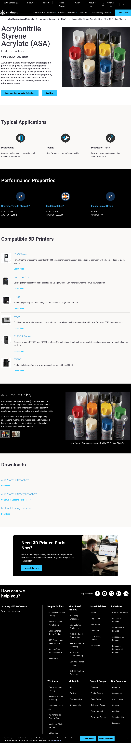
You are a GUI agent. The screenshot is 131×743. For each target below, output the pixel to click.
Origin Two (94, 642)
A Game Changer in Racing (54, 695)
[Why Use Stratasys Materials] (37, 21)
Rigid (70, 687)
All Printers (94, 657)
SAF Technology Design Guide (56, 660)
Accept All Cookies (106, 738)
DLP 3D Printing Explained (75, 675)
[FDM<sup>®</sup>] (69, 21)
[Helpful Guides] (56, 634)
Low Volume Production (78, 646)
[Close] (127, 738)
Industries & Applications (44, 14)
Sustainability (116, 705)
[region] (65, 738)
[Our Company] (120, 683)
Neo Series (94, 646)
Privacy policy (106, 731)
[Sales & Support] (99, 683)
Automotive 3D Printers (120, 646)
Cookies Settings (88, 738)
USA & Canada (12, 3)
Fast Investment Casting (53, 688)
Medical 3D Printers (118, 642)
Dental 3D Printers (118, 639)
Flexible (71, 691)
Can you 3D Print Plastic (78, 670)
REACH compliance (122, 731)
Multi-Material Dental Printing (55, 654)
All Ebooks (51, 673)
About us (91, 4)
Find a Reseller (62, 4)
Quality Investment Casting (54, 640)
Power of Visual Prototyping (53, 647)
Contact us (115, 691)
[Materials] (78, 683)
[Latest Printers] (99, 634)
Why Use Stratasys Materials (21, 22)
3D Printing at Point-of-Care (56, 706)
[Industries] (120, 634)
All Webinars (52, 718)
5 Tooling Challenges (76, 642)
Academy (114, 702)
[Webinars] (56, 683)
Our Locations (116, 694)
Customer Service (96, 705)
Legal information (90, 731)
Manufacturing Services (101, 14)
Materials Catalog (47, 22)
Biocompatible (74, 694)
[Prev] (71, 446)
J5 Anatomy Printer (97, 653)
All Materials (73, 698)
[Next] (124, 446)
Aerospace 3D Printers (119, 650)
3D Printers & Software (66, 14)
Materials (83, 14)
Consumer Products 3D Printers (120, 654)
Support (46, 3)
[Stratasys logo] (10, 14)
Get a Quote (94, 694)
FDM (63, 21)
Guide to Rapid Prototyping (74, 650)
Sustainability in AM (55, 701)
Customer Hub (108, 4)
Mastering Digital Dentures (53, 713)
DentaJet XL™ (95, 650)
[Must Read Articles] (78, 636)
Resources (31, 3)
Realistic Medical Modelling (75, 657)
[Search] (124, 4)
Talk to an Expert (96, 698)
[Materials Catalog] (58, 21)
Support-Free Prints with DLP (56, 667)
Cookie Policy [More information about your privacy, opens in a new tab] (56, 740)
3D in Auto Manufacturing (74, 664)
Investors (114, 709)
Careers (77, 3)
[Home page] (1, 21)
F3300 (92, 639)
